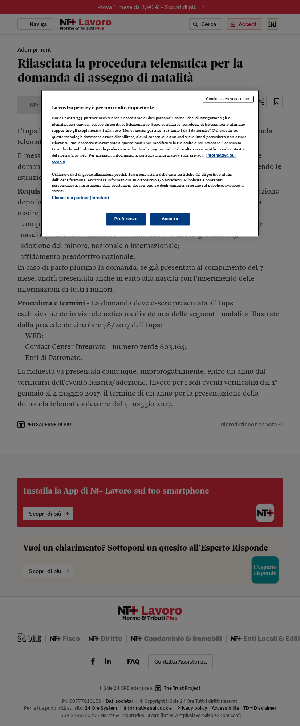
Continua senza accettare (228, 99)
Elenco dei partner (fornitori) (80, 197)
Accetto (170, 219)
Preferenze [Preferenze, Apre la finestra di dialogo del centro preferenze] (126, 219)
